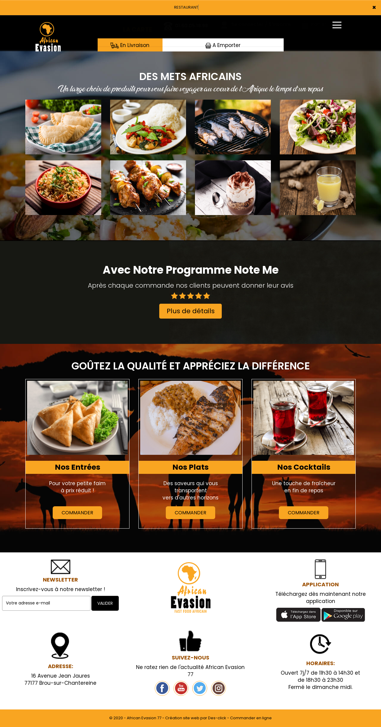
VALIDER (105, 603)
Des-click (217, 718)
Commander (77, 512)
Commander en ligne (251, 718)
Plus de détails (191, 311)
